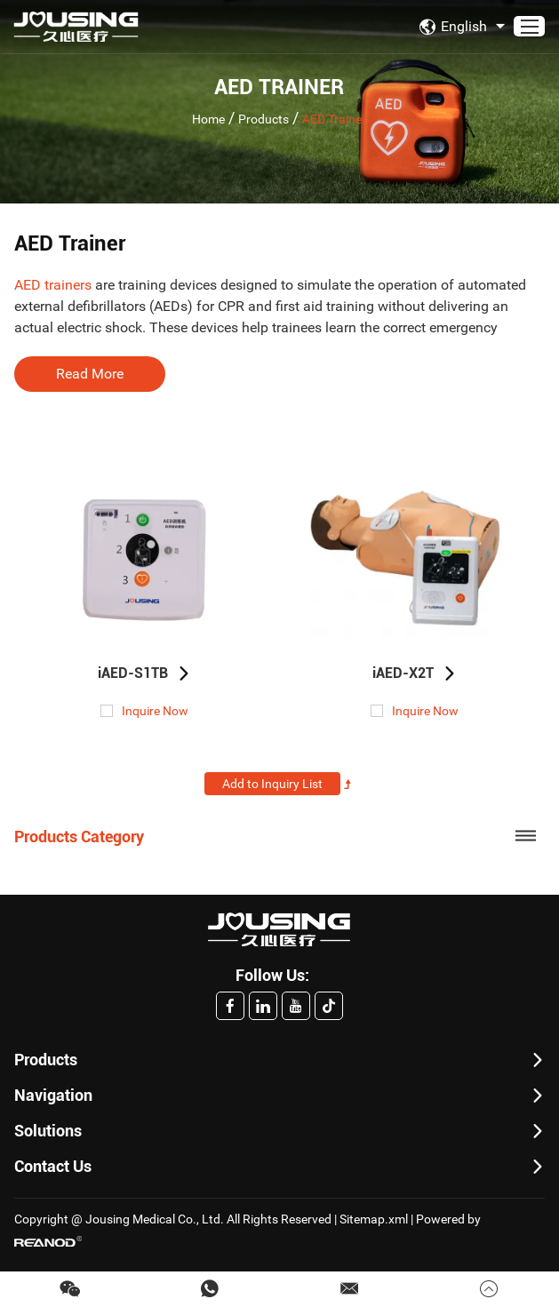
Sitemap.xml (373, 1219)
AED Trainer (334, 118)
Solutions (48, 1130)
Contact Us (53, 1166)
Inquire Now (155, 711)
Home (208, 118)
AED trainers (53, 284)
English (464, 26)
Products (263, 118)
